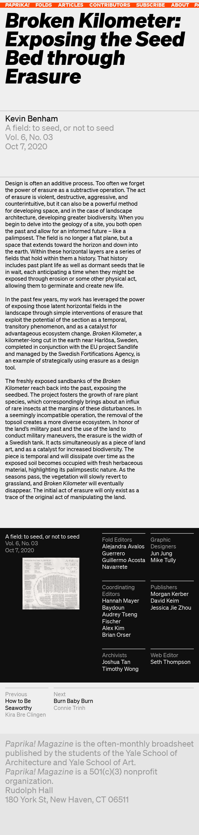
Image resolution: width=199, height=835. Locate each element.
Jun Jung (161, 553)
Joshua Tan (116, 661)
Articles (70, 4)
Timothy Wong (120, 668)
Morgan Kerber (170, 593)
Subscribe (150, 4)
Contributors (109, 4)
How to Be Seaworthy (18, 704)
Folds (43, 4)
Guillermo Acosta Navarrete (123, 563)
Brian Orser (116, 634)
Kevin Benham (31, 118)
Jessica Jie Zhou (171, 607)
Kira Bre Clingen (25, 714)
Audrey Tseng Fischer (119, 617)
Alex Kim (113, 627)
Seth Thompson (170, 661)
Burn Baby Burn (73, 700)
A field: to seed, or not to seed (59, 127)
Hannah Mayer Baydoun (120, 604)
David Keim (165, 600)
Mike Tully (163, 559)
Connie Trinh (69, 707)
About (180, 4)
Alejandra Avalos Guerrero (123, 549)
